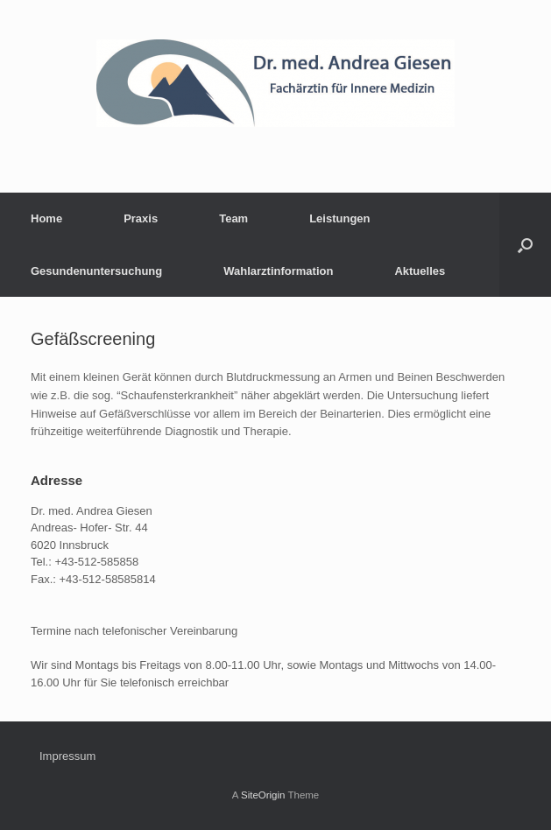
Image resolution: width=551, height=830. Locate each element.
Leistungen (339, 218)
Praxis (141, 218)
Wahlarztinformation (278, 271)
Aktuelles (419, 271)
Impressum (67, 756)
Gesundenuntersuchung (96, 271)
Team (233, 218)
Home (46, 218)
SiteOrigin (263, 795)
